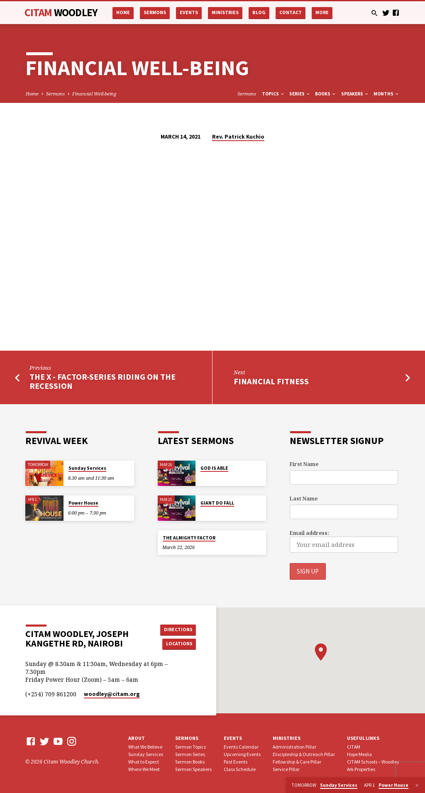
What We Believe (145, 746)
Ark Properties (361, 769)
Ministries (225, 12)
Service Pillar (286, 769)
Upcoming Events (242, 754)
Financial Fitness (271, 381)
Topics (273, 94)
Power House (83, 503)
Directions (177, 629)
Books (325, 94)
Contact (290, 12)
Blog (259, 12)
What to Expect (143, 761)
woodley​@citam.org (112, 693)
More (322, 12)
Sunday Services (87, 468)
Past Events (235, 761)
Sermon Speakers (193, 769)
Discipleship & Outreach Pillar (304, 754)
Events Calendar (241, 746)
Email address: (309, 533)
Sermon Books (190, 761)
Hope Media (359, 754)
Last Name (304, 498)
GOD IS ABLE (214, 468)
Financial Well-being (94, 93)
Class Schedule (240, 769)
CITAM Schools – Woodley (373, 761)
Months (386, 94)
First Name (304, 464)
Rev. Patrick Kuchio (238, 136)
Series (299, 94)
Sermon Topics (190, 746)
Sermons (155, 12)
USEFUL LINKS (363, 738)
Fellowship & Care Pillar (297, 761)
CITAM (61, 12)
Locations (177, 644)
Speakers (355, 94)
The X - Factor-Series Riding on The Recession (102, 381)
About (136, 738)
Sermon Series (190, 754)
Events (189, 12)
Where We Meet (144, 769)
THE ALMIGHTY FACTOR (189, 538)
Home (123, 12)
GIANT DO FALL (217, 503)
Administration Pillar (294, 746)
